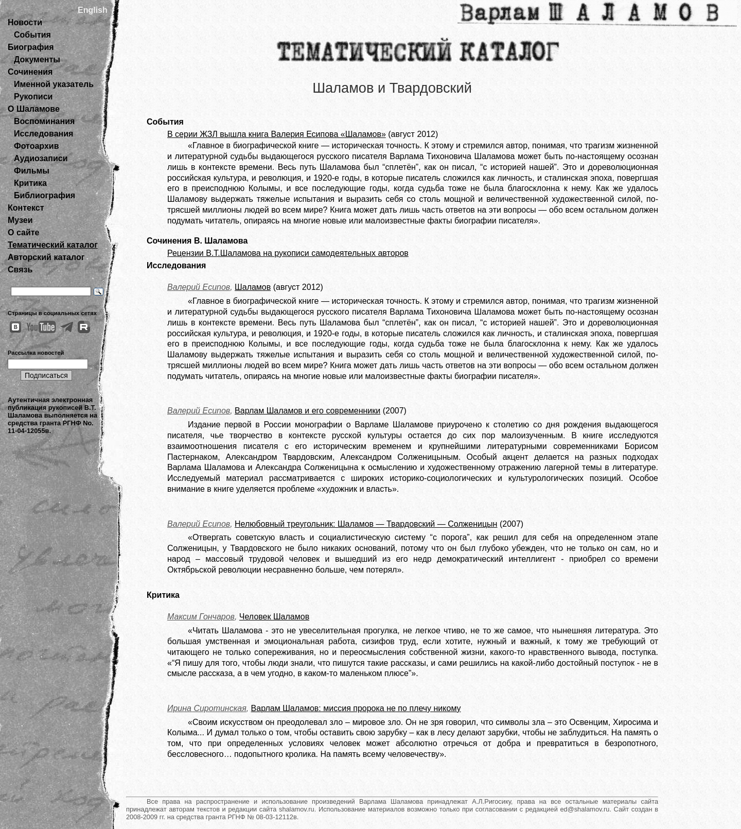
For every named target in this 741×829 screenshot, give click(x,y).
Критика (30, 183)
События (32, 34)
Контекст (26, 207)
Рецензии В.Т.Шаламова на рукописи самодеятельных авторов (288, 253)
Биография (31, 47)
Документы (37, 59)
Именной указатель (54, 84)
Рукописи (33, 96)
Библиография (44, 195)
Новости (25, 22)
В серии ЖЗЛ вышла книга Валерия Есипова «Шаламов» (276, 134)
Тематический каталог (53, 244)
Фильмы (31, 170)
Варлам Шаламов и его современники (307, 410)
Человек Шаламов (274, 616)
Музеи (20, 220)
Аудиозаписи (40, 158)
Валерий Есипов (198, 287)
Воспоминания (44, 121)
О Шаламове (34, 109)
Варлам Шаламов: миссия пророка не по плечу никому (356, 708)
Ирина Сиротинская (206, 708)
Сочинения (30, 71)
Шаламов (253, 287)
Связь (20, 269)
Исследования (43, 133)
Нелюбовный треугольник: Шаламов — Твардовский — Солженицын (366, 524)
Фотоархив (36, 146)
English (93, 10)
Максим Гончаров (201, 616)
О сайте (23, 232)
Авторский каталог (46, 257)
